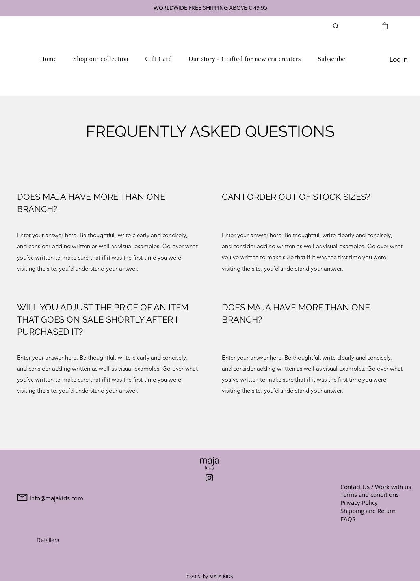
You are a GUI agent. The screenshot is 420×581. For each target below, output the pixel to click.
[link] (385, 25)
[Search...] (357, 25)
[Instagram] (209, 478)
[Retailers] (48, 540)
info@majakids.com (56, 498)
